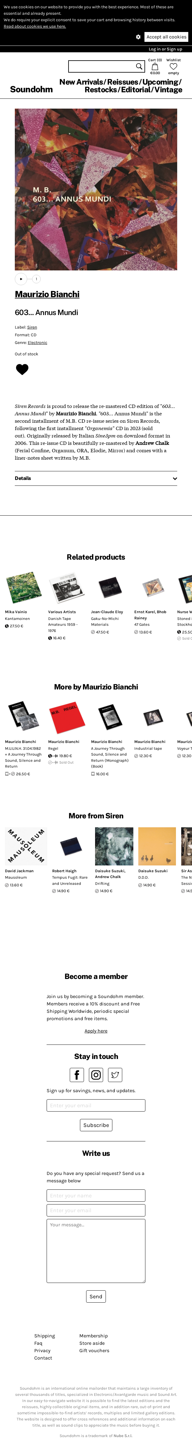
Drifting (102, 883)
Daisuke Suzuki (109, 871)
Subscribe (96, 1125)
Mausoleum (16, 877)
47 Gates (142, 624)
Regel (53, 748)
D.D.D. (143, 877)
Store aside (92, 1343)
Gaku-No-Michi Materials (105, 621)
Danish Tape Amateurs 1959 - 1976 (63, 624)
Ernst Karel (144, 611)
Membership (93, 1336)
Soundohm (31, 89)
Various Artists (62, 611)
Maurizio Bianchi (47, 294)
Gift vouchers (94, 1350)
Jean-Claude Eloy (107, 611)
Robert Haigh (64, 871)
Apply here (96, 1031)
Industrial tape (148, 748)
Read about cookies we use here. (35, 26)
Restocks (101, 89)
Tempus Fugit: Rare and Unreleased (70, 880)
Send (96, 1296)
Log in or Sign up (165, 49)
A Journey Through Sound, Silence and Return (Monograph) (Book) (110, 757)
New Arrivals (81, 81)
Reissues (122, 81)
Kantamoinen (17, 618)
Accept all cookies (166, 37)
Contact (43, 1358)
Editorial (135, 89)
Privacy (42, 1350)
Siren (32, 327)
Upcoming (160, 81)
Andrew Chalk (108, 876)
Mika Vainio (16, 611)
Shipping (44, 1336)
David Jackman (19, 871)
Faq (38, 1343)
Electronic (37, 342)
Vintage (168, 89)
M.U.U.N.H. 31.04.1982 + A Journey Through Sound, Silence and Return (23, 757)
